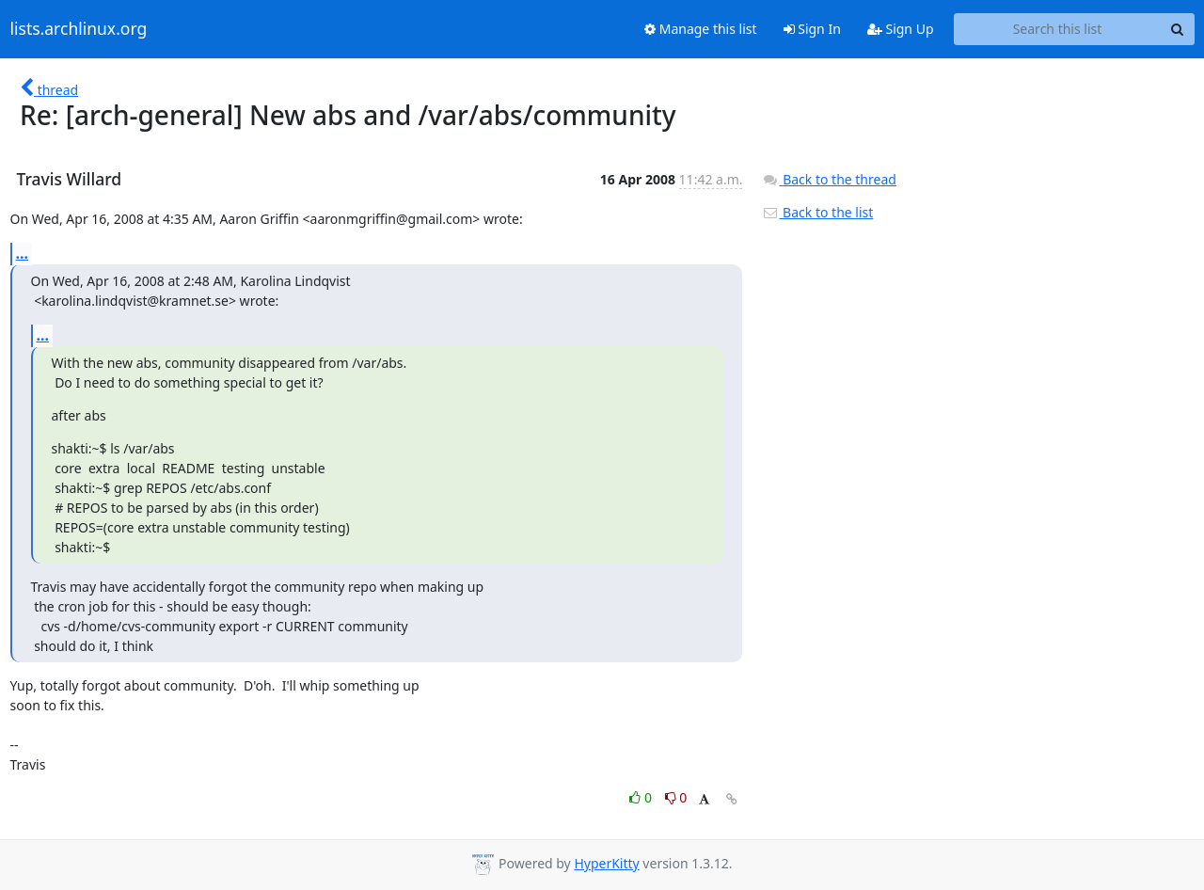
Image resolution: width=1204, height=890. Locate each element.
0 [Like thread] (642, 797)
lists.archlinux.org (79, 29)
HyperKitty (606, 863)
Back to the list (817, 212)
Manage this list (700, 29)
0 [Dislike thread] (676, 797)
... (22, 253)
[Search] (1178, 29)
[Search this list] (1058, 29)
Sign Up (900, 29)
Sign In (812, 29)
